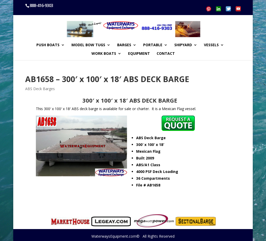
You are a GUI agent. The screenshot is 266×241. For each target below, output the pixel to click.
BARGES (124, 45)
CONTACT (166, 54)
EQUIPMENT (139, 54)
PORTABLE (152, 45)
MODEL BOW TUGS (88, 45)
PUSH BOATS (47, 45)
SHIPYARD (183, 45)
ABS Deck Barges (40, 88)
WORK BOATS (103, 54)
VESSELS (211, 45)
